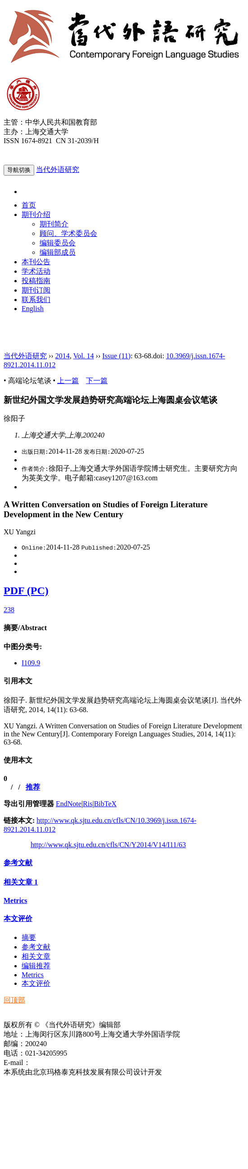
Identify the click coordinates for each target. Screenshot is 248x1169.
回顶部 (14, 1000)
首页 (29, 205)
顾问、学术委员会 (68, 233)
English (33, 308)
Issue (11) (116, 356)
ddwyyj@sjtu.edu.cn (60, 1062)
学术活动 (36, 271)
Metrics (15, 900)
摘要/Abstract (25, 628)
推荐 (33, 787)
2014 (62, 356)
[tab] (124, 628)
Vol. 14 (83, 356)
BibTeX (105, 804)
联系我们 (36, 299)
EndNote (68, 804)
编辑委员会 (58, 243)
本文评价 (18, 918)
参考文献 (18, 863)
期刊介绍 (36, 214)
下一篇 (97, 380)
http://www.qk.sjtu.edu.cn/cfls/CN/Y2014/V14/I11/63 (108, 845)
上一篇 (68, 380)
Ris (87, 804)
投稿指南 (36, 280)
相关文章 (21, 882)
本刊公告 (36, 262)
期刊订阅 (36, 290)
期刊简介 (54, 224)
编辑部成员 (58, 252)
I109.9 (31, 663)
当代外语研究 (57, 169)
